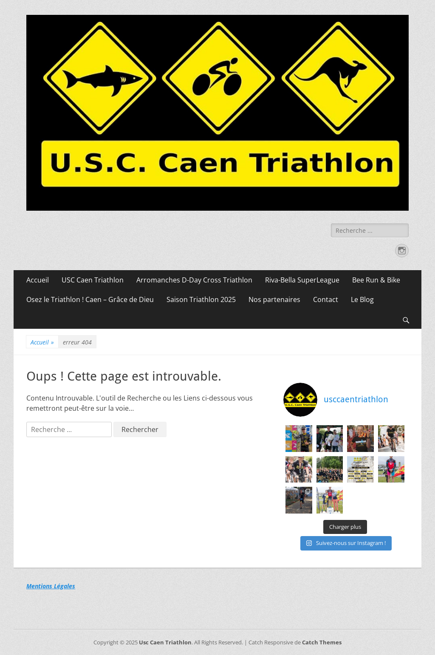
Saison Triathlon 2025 (201, 299)
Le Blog (362, 299)
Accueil (37, 280)
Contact (325, 299)
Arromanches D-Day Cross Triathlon (194, 280)
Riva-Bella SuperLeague (302, 280)
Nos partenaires (274, 299)
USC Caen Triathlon (93, 280)
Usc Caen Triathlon (165, 642)
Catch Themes (322, 642)
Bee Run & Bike (376, 280)
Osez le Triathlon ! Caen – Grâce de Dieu (90, 299)
